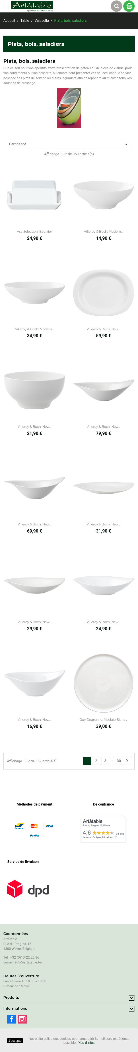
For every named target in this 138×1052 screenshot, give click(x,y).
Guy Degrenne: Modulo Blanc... (104, 720)
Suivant (127, 761)
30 (119, 761)
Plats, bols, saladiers (36, 44)
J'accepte (15, 1040)
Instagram (22, 1019)
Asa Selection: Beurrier (34, 232)
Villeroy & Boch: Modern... (103, 232)
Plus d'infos (86, 1042)
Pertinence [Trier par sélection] (69, 144)
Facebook (11, 1019)
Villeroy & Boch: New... (103, 329)
